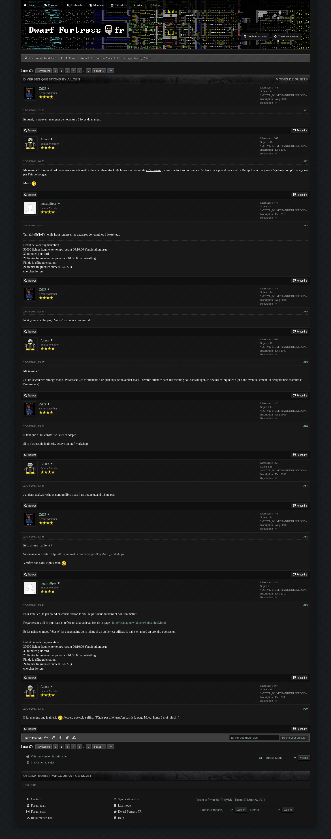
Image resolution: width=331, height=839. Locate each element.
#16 (305, 426)
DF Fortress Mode (102, 58)
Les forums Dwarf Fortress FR (47, 58)
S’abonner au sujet (42, 762)
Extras (154, 5)
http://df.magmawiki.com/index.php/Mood (139, 622)
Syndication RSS (126, 799)
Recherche (74, 5)
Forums (50, 5)
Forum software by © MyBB (214, 799)
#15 (305, 362)
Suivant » (99, 70)
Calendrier (118, 5)
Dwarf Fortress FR (127, 811)
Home (28, 5)
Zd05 (42, 88)
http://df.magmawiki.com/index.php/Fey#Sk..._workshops (87, 554)
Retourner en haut (39, 818)
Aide (138, 5)
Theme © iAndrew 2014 (250, 799)
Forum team (36, 805)
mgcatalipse (48, 203)
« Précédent (43, 70)
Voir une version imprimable (48, 756)
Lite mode (122, 805)
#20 (305, 708)
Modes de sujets (292, 79)
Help (118, 818)
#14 (305, 311)
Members (96, 5)
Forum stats (36, 811)
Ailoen (45, 139)
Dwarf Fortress (78, 58)
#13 (305, 225)
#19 (305, 605)
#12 (305, 161)
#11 (305, 110)
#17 (305, 485)
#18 (305, 536)
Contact (33, 799)
